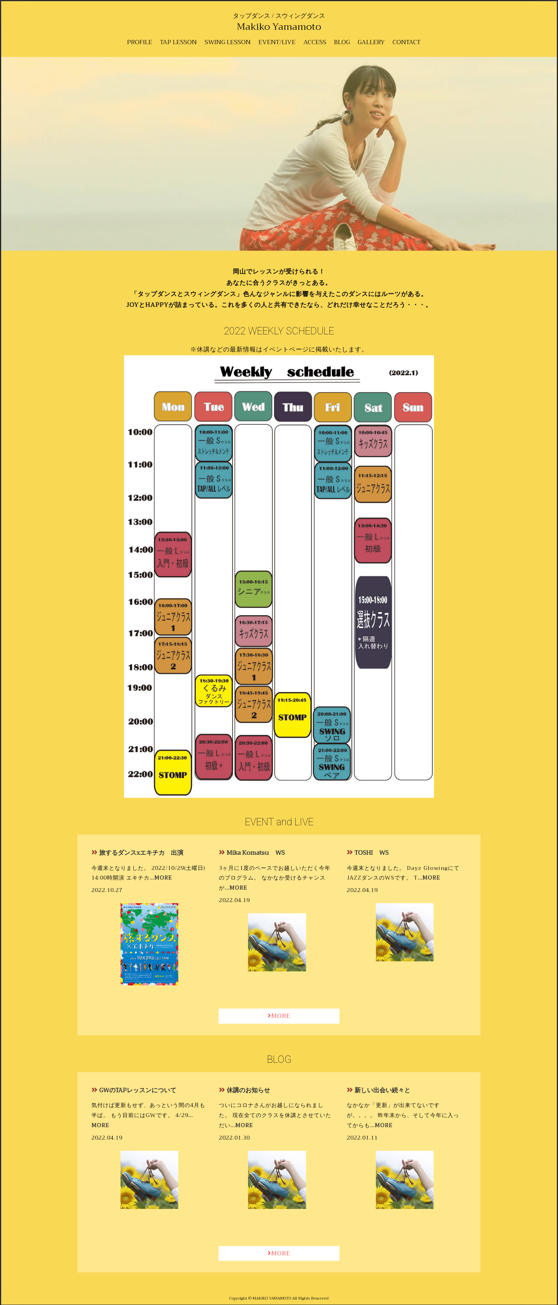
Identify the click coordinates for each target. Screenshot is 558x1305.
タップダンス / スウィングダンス (279, 20)
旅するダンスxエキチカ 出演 (141, 852)
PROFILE (139, 42)
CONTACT (406, 42)
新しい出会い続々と (382, 1090)
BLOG (342, 42)
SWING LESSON (228, 42)
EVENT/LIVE (277, 42)
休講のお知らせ (248, 1090)
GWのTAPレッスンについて (137, 1090)
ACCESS (314, 42)
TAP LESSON (178, 42)
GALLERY (371, 42)
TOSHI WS (372, 852)
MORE (279, 1015)
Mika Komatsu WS (256, 852)
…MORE (161, 878)
